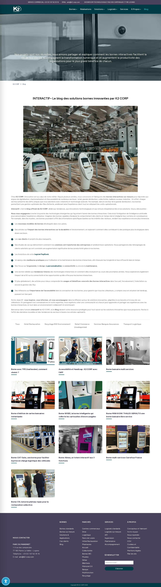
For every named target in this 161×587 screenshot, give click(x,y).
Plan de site (132, 554)
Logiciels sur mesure (113, 532)
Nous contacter (133, 538)
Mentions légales (134, 551)
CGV (129, 541)
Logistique (86, 535)
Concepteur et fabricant (137, 529)
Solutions (98, 9)
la (54, 266)
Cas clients (64, 541)
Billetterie (86, 563)
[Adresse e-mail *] (119, 562)
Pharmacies (86, 544)
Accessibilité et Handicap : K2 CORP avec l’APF (78, 371)
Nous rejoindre (133, 535)
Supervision (109, 538)
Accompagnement (112, 544)
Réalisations (85, 9)
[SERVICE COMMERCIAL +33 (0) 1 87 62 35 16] (43, 2)
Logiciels (112, 9)
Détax (84, 560)
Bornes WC (86, 554)
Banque (85, 569)
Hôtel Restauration (90, 541)
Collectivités (87, 551)
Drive (84, 532)
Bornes (72, 9)
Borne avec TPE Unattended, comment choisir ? (29, 371)
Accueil (85, 547)
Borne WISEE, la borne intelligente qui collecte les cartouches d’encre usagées (77, 415)
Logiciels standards (112, 529)
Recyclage (86, 576)
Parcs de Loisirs (88, 538)
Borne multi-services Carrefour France (124, 457)
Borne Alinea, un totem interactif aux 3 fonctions (76, 459)
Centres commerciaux (91, 529)
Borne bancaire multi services (120, 369)
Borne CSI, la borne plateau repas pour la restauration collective (30, 503)
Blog (146, 9)
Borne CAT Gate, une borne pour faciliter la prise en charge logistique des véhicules (30, 459)
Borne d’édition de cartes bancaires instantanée (27, 415)
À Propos (135, 9)
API (106, 535)
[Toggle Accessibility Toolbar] (6, 581)
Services (124, 9)
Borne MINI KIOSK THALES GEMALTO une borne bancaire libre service (125, 415)
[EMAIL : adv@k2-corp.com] (71, 2)
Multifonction (87, 573)
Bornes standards (67, 529)
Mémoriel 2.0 (87, 566)
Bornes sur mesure (67, 532)
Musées (85, 557)
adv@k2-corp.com (26, 557)
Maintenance (110, 541)
